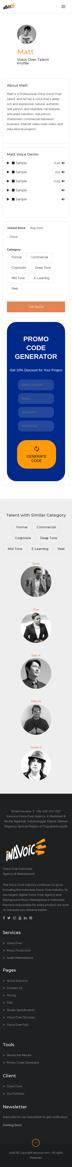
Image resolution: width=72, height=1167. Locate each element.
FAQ (9, 1002)
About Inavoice (17, 980)
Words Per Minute (19, 1055)
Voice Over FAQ (17, 1024)
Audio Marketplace (20, 958)
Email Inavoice (21, 811)
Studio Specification (21, 1010)
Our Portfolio (15, 1093)
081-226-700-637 (48, 811)
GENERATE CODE (36, 454)
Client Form (14, 1086)
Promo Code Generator (23, 1062)
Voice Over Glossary (21, 1017)
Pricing (11, 995)
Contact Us (15, 988)
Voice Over (14, 943)
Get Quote (36, 307)
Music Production (19, 950)
